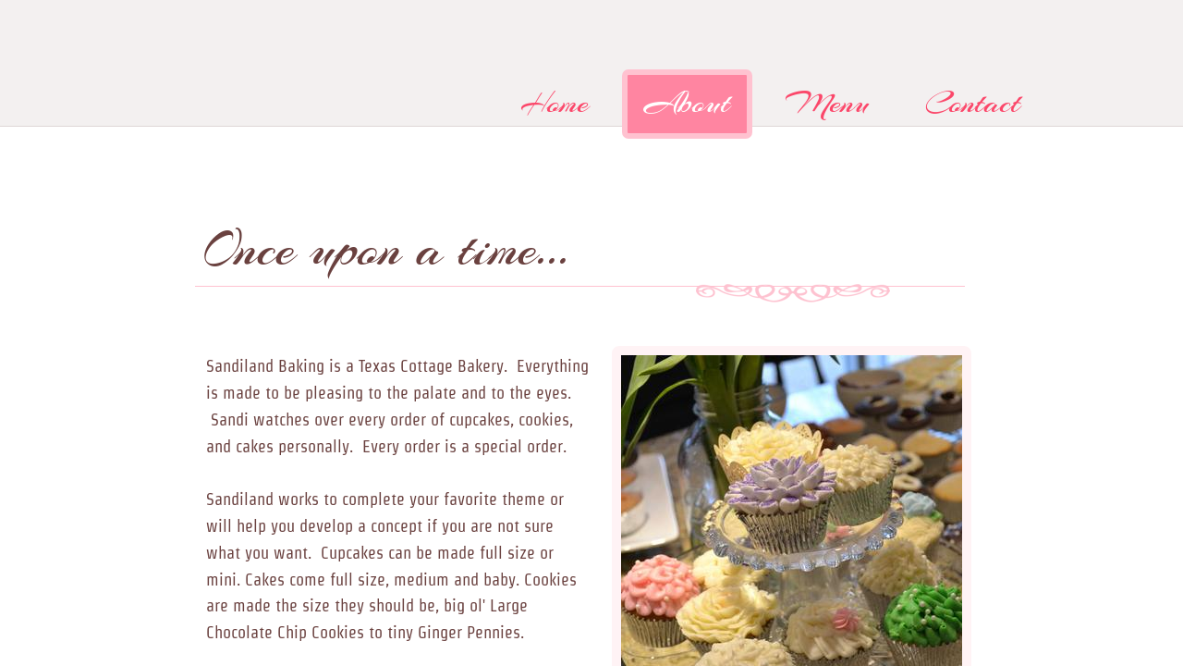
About (687, 103)
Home (554, 103)
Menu (828, 103)
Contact (972, 103)
